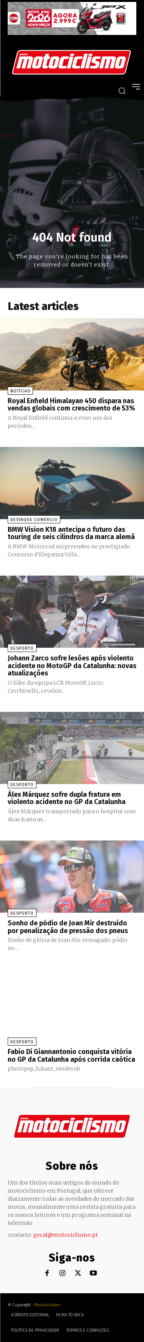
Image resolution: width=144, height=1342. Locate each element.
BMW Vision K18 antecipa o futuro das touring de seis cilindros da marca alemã (71, 533)
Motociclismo (48, 1304)
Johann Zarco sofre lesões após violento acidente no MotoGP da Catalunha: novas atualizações (72, 666)
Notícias (20, 391)
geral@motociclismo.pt (65, 1234)
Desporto (22, 648)
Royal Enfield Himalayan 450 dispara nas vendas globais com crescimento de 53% (71, 405)
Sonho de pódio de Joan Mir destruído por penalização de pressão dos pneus (68, 927)
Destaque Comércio (34, 519)
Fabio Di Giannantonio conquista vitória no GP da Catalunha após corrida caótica (71, 1055)
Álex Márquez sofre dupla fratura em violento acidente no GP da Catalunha (67, 798)
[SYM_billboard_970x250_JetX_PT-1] (72, 33)
